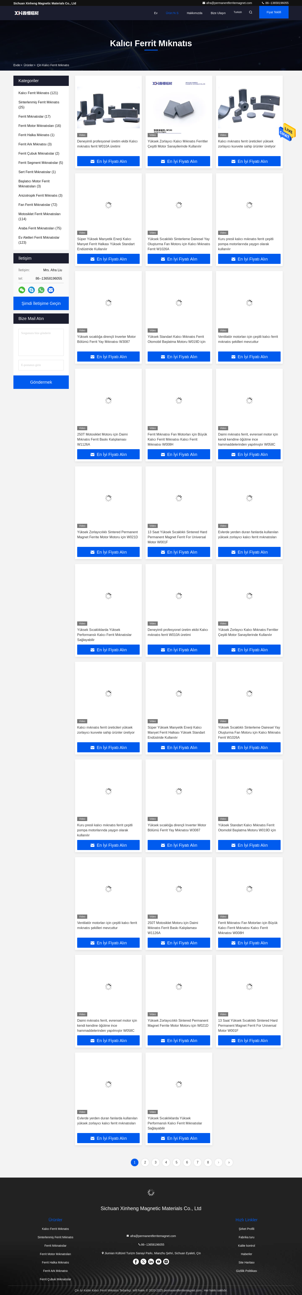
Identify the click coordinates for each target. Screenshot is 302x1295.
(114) (39, 216)
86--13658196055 (275, 3)
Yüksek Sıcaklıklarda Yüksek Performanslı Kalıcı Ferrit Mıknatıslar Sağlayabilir (104, 635)
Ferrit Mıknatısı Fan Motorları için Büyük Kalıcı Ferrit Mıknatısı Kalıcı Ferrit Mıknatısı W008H (177, 439)
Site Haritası (246, 1262)
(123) (39, 240)
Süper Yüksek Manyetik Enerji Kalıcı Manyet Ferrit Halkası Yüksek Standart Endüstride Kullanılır (106, 244)
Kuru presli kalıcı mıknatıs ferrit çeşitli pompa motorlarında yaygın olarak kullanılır (245, 244)
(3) (35, 144)
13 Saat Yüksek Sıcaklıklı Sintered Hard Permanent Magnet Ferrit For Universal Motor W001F (177, 537)
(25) (38, 104)
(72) (37, 205)
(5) (40, 163)
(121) (38, 93)
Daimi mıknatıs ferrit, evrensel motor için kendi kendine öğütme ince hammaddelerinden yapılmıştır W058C (248, 439)
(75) (39, 228)
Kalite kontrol (246, 1245)
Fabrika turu (246, 1237)
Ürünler (28, 65)
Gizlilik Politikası (246, 1271)
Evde (16, 65)
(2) (38, 153)
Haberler (246, 1254)
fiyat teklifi (271, 13)
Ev (146, 13)
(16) (39, 126)
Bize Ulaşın (209, 13)
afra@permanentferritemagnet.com (227, 3)
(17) (34, 116)
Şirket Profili (246, 1229)
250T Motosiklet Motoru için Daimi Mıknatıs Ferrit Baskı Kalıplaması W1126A (102, 439)
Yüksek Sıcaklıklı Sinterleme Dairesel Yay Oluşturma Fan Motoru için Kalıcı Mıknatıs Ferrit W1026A (179, 244)
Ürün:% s (163, 13)
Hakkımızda (185, 13)
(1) (36, 135)
